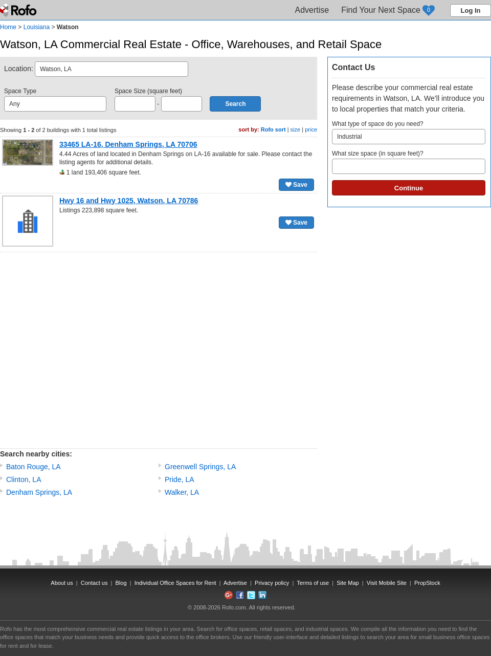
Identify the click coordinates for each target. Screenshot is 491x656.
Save (296, 184)
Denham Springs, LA (39, 492)
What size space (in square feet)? (408, 162)
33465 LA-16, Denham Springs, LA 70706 (128, 144)
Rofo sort (273, 129)
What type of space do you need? (408, 132)
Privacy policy (272, 583)
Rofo (19, 10)
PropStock (427, 583)
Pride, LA (179, 479)
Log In (471, 10)
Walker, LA (182, 492)
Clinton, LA (23, 479)
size (296, 129)
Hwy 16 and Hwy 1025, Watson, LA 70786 (128, 200)
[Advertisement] (96, 350)
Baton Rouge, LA (33, 467)
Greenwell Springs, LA (200, 467)
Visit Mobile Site (387, 583)
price (311, 129)
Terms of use (313, 583)
